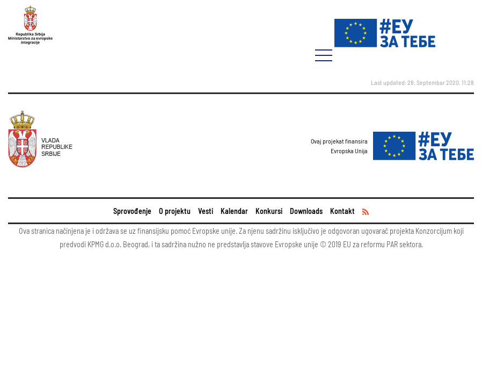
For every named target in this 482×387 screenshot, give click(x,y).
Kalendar (234, 211)
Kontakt (342, 211)
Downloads (306, 211)
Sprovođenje (132, 211)
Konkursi (268, 211)
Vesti (205, 211)
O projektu (175, 211)
